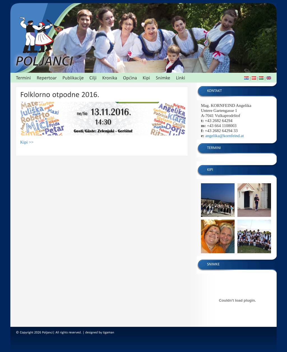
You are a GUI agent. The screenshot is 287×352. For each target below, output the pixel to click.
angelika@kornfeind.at (224, 135)
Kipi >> (26, 142)
